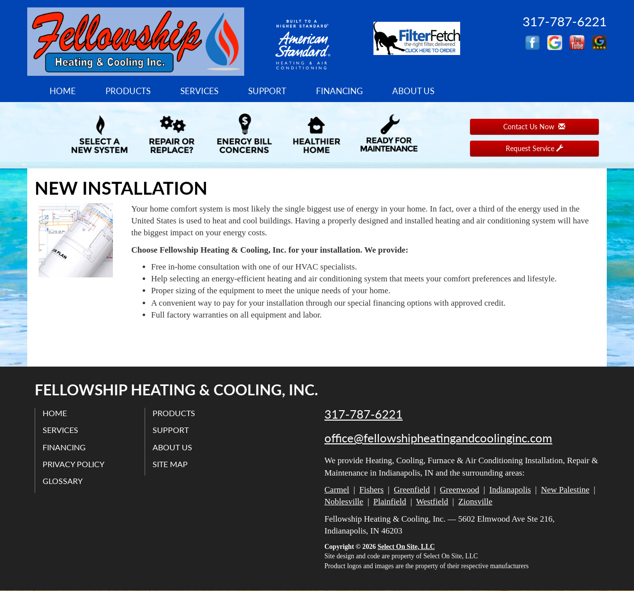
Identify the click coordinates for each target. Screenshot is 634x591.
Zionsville (475, 501)
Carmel (336, 489)
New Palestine (565, 489)
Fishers (371, 489)
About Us (413, 91)
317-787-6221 (363, 414)
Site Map (170, 464)
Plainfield (389, 501)
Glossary (63, 480)
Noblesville (343, 501)
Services (199, 91)
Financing (339, 91)
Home (63, 91)
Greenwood (459, 489)
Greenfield (412, 489)
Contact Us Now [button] (534, 126)
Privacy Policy (74, 464)
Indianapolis (510, 489)
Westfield (432, 501)
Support (267, 91)
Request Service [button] (534, 148)
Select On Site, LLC (406, 546)
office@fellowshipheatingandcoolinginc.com (438, 438)
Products (128, 91)
